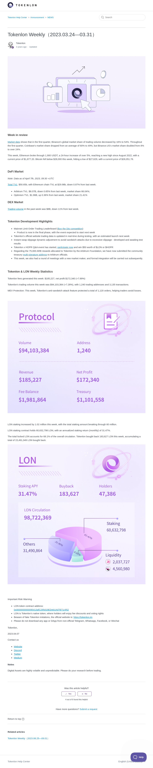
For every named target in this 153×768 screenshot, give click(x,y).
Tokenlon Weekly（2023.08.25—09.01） (29, 738)
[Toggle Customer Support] (139, 757)
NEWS (51, 17)
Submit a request (88, 709)
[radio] (68, 694)
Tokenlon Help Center (17, 17)
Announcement (37, 17)
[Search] (122, 17)
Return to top (16, 719)
